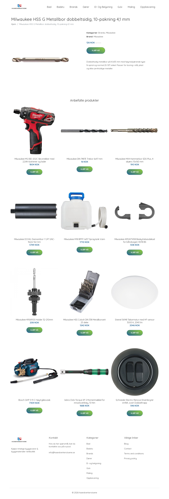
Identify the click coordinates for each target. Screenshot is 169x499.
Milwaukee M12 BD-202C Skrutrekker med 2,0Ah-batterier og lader (34, 162)
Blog (126, 445)
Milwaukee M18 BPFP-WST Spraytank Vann (84, 241)
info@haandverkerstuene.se (62, 454)
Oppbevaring (147, 7)
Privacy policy (130, 460)
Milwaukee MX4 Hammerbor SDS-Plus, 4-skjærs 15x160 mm (134, 162)
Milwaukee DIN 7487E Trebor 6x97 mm (84, 160)
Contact (127, 450)
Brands (74, 7)
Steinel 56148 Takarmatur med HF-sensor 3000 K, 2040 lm (134, 323)
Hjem (13, 26)
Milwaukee (110, 34)
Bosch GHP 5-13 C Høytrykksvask (34, 402)
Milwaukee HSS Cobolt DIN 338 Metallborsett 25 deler (84, 323)
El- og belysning (103, 7)
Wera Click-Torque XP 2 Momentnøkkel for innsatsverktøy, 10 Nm (84, 403)
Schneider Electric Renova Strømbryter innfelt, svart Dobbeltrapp (135, 403)
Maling (131, 7)
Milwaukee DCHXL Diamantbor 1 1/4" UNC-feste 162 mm (34, 242)
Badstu (60, 7)
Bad (49, 7)
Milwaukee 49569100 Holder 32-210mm (34, 321)
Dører (86, 7)
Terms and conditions (134, 455)
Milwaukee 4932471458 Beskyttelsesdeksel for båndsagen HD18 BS (134, 242)
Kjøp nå (96, 52)
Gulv (120, 7)
